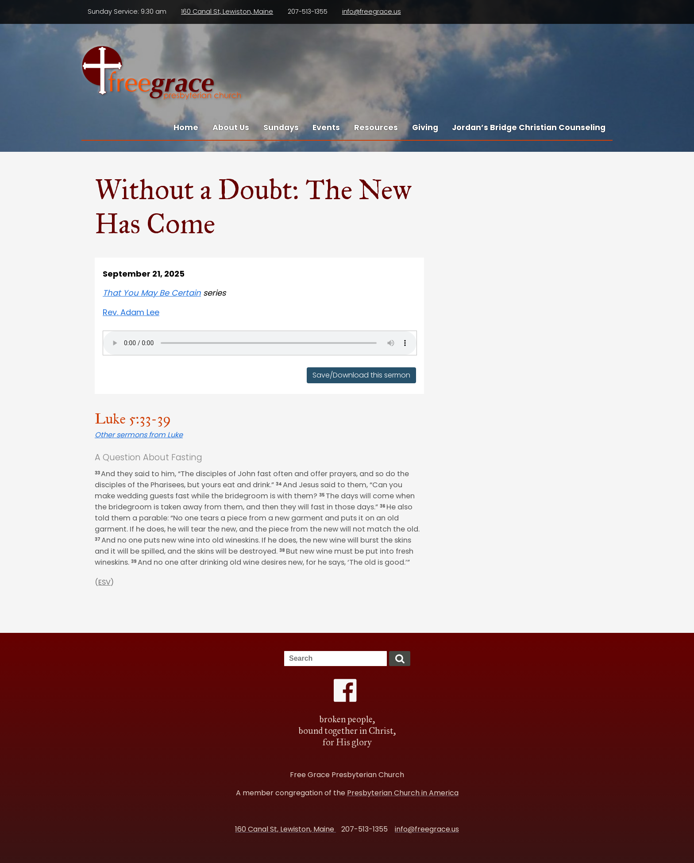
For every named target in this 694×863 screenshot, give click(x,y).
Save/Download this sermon (361, 375)
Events (326, 127)
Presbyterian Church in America (403, 793)
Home (186, 127)
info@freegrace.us (371, 11)
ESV (104, 582)
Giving (425, 127)
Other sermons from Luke (139, 435)
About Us (230, 127)
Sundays (281, 127)
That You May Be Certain (152, 292)
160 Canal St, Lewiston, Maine (227, 11)
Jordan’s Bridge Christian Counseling (528, 127)
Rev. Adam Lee (131, 312)
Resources (376, 127)
